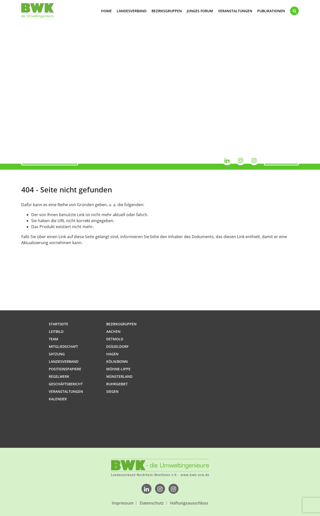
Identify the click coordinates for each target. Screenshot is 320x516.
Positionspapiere (65, 369)
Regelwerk (59, 376)
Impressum (123, 503)
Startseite (58, 324)
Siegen (112, 391)
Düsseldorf (117, 346)
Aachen (113, 331)
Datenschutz (152, 503)
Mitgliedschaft (63, 346)
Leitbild (56, 331)
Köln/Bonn (117, 361)
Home (106, 10)
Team (53, 339)
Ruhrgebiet (117, 384)
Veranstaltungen (235, 10)
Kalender (281, 160)
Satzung (57, 354)
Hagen (112, 354)
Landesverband (131, 10)
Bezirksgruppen (167, 10)
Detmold (114, 339)
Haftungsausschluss (189, 503)
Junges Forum (200, 10)
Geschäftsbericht (66, 384)
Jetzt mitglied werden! (49, 160)
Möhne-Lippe (118, 369)
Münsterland (119, 376)
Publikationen (271, 10)
